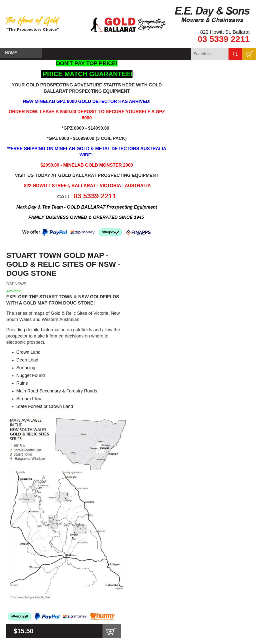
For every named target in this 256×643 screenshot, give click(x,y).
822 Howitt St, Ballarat (225, 32)
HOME (11, 53)
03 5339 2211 (224, 39)
